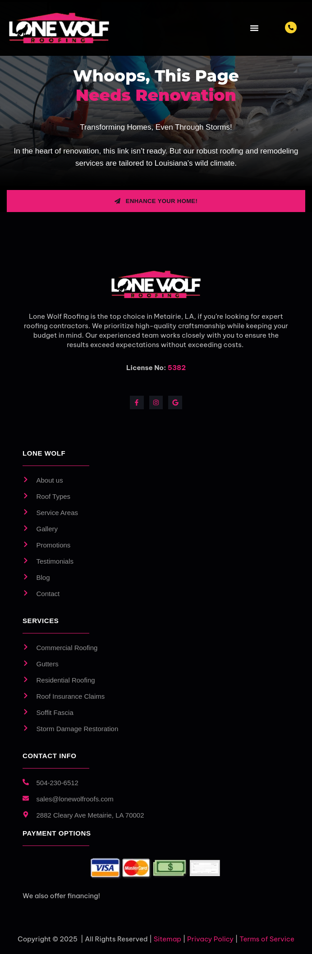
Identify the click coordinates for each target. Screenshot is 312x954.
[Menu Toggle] (254, 27)
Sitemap (167, 939)
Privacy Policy (210, 939)
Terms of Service (266, 939)
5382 (177, 367)
